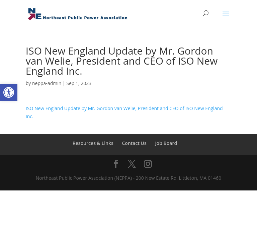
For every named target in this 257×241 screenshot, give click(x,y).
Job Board (166, 143)
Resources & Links (93, 143)
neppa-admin (46, 83)
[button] (8, 92)
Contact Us (134, 143)
